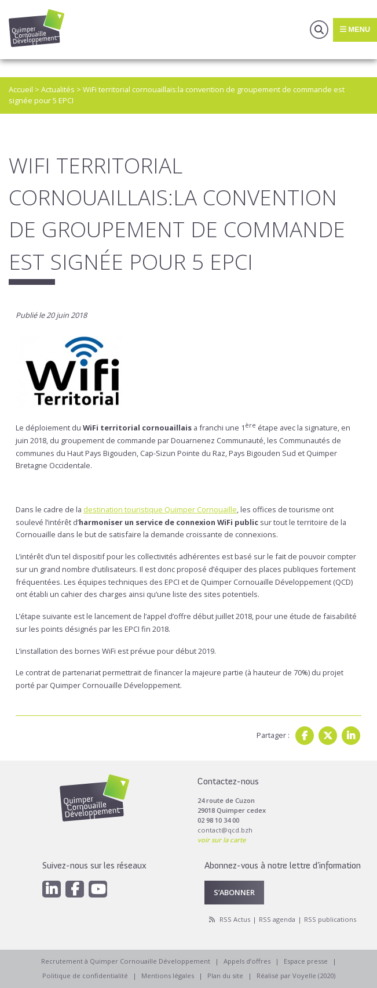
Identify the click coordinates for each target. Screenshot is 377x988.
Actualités (58, 89)
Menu (355, 29)
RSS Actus (234, 919)
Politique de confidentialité (85, 975)
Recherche (319, 29)
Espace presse (306, 961)
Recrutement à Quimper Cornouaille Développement (125, 961)
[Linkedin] (51, 889)
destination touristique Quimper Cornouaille (160, 509)
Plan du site (225, 975)
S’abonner (234, 892)
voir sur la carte (221, 839)
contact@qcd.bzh (224, 830)
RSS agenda (277, 919)
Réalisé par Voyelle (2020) (296, 975)
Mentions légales (167, 975)
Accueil (21, 89)
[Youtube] (98, 889)
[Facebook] (74, 889)
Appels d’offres (247, 961)
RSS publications (330, 919)
